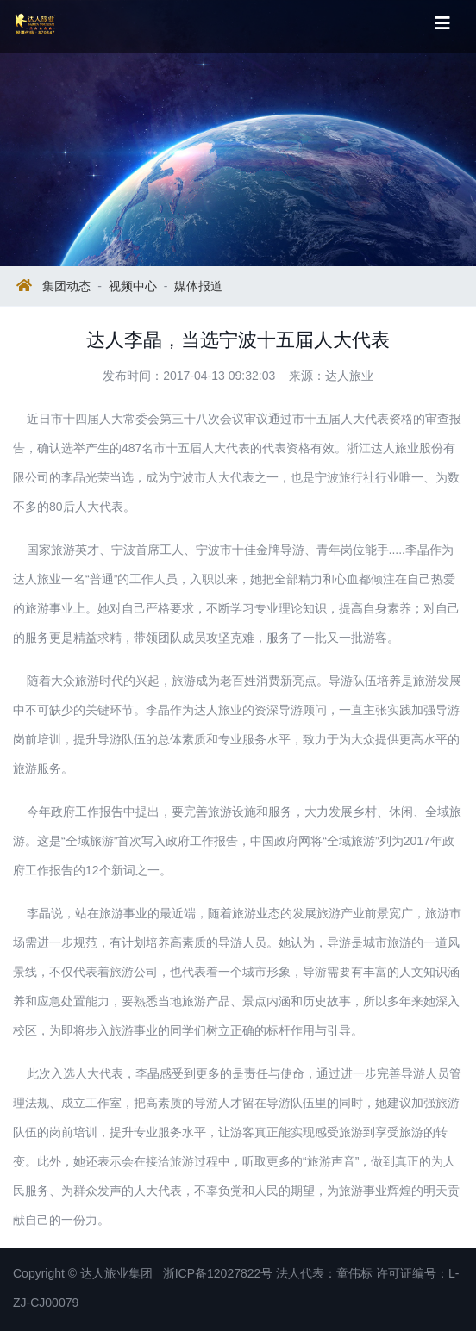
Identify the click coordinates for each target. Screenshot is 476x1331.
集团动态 (66, 286)
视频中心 (133, 286)
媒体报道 (198, 286)
